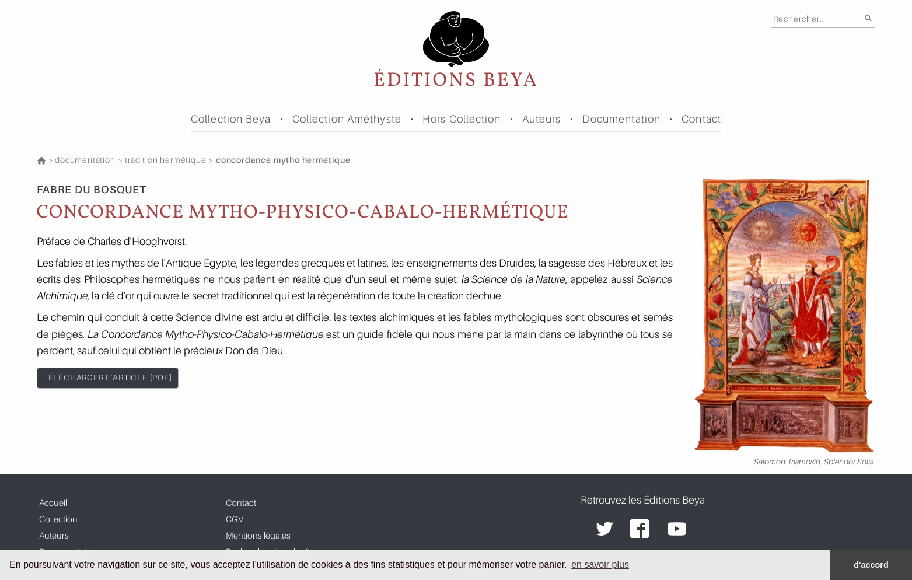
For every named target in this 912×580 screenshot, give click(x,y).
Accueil (53, 502)
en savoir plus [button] (600, 564)
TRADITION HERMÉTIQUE (165, 160)
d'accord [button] (871, 564)
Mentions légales (258, 535)
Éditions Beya (456, 51)
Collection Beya (231, 118)
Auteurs (541, 118)
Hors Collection (461, 118)
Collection (58, 518)
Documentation (621, 118)
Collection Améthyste (346, 118)
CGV (234, 518)
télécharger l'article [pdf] (107, 377)
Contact (701, 118)
